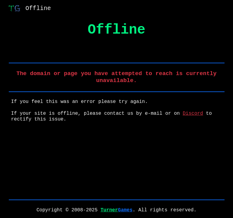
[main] (116, 30)
